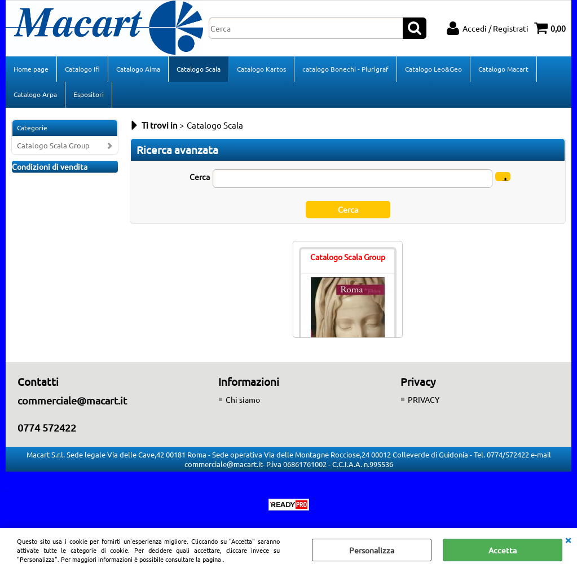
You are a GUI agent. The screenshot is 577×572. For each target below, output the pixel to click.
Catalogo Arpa (35, 94)
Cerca (200, 176)
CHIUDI (568, 539)
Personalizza (371, 550)
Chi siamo (243, 399)
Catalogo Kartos (261, 68)
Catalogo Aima (138, 68)
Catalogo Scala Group (53, 145)
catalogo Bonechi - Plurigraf (345, 68)
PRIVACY (423, 399)
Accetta (502, 550)
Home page (31, 68)
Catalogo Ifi (82, 68)
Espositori (88, 94)
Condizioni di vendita (49, 166)
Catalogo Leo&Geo (433, 68)
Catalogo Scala (199, 68)
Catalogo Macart (503, 68)
